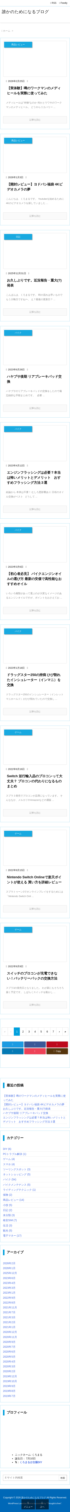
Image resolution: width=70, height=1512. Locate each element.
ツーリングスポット (16, 1169)
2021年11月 (10, 1307)
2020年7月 (9, 1346)
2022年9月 (9, 1297)
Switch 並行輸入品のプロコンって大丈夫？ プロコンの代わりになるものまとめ (34, 781)
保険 (7, 1194)
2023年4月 (9, 1282)
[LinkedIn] (13, 1051)
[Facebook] (35, 1044)
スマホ (9, 1164)
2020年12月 (10, 1331)
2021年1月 (9, 1327)
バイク (9, 1179)
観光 (7, 1230)
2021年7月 (9, 1312)
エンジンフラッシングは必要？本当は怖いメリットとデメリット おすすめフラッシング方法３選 (34, 478)
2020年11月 (10, 1337)
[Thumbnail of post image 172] (35, 646)
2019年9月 (9, 1386)
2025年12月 (10, 1273)
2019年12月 (10, 1376)
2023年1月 (9, 1292)
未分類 (9, 1215)
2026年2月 (9, 1263)
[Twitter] (13, 1044)
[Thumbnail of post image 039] (35, 155)
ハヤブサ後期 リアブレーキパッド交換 (25, 1112)
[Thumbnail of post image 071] (35, 251)
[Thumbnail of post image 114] (35, 59)
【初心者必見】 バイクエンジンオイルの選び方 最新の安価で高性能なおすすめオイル (34, 579)
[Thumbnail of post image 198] (35, 347)
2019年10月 (10, 1381)
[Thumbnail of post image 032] (35, 747)
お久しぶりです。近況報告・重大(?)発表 (27, 1108)
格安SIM (10, 1220)
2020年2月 (9, 1371)
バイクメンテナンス (16, 1184)
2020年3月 (9, 1366)
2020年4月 (9, 1361)
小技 (7, 1205)
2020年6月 (9, 1351)
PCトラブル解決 (14, 1153)
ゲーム (9, 1159)
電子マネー (12, 1235)
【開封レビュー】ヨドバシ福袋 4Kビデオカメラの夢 (33, 1104)
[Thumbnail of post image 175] (35, 443)
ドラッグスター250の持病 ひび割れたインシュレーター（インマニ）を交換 (34, 680)
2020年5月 (9, 1356)
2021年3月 (9, 1317)
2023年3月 (9, 1287)
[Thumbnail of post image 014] (35, 944)
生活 (7, 1225)
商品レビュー (13, 1199)
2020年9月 (9, 1341)
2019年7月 (9, 1395)
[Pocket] (35, 1051)
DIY (7, 1148)
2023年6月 (9, 1278)
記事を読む (35, 119)
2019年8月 (9, 1390)
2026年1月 (9, 1268)
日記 (7, 1210)
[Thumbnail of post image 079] (35, 544)
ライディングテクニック (19, 1189)
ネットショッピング (16, 1174)
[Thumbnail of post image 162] (35, 848)
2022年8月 (9, 1302)
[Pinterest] (57, 1044)
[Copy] (57, 1051)
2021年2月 (9, 1322)
